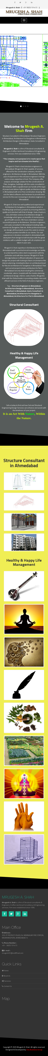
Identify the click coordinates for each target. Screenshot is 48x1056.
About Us (6, 975)
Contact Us (7, 986)
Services (6, 981)
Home (5, 970)
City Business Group (34, 1049)
